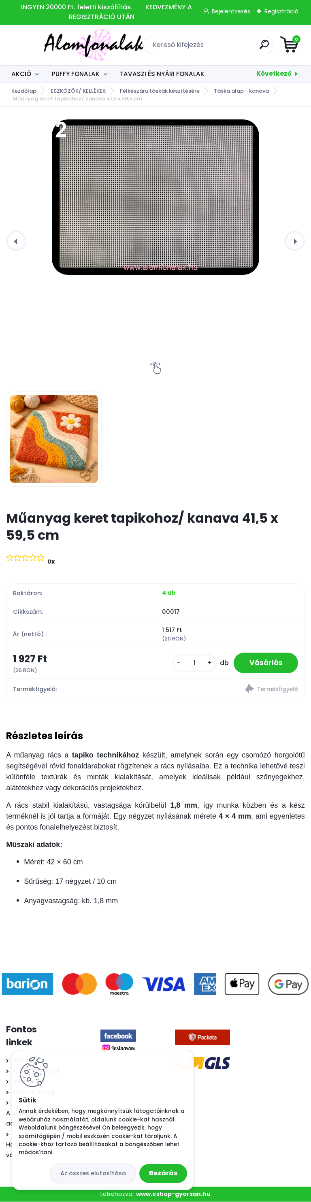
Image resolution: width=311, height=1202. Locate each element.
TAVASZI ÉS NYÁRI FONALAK (162, 74)
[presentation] (16, 241)
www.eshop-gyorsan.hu (173, 1194)
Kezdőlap (23, 91)
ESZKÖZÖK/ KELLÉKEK (78, 91)
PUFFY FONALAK (76, 74)
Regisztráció (281, 11)
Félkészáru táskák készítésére (160, 91)
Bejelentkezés (231, 11)
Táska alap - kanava (241, 91)
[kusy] (193, 663)
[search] (253, 47)
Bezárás (163, 1173)
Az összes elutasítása (93, 1173)
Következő (274, 73)
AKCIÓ (21, 74)
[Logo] (55, 45)
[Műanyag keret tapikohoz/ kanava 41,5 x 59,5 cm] (155, 197)
